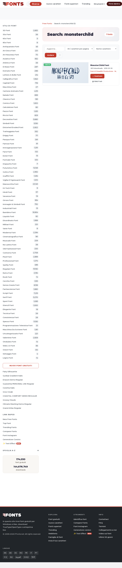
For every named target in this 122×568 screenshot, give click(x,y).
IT (31, 553)
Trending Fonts (10, 427)
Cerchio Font (8, 281)
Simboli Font (8, 123)
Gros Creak (8, 392)
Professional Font (11, 261)
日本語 (26, 557)
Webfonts (52, 533)
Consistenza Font (11, 317)
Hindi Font (7, 192)
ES (16, 553)
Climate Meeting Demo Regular (17, 404)
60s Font (7, 38)
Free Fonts (47, 23)
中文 (5, 557)
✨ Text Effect (12, 443)
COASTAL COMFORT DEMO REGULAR (20, 396)
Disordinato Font (10, 220)
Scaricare (97, 76)
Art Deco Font (9, 51)
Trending (86, 4)
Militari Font (8, 224)
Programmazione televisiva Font (18, 325)
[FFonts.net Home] (13, 4)
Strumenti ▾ (99, 4)
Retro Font (8, 273)
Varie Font (7, 228)
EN (5, 553)
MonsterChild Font (99, 65)
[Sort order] (105, 48)
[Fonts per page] (79, 48)
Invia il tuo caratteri (57, 541)
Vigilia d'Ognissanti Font (14, 180)
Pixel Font (7, 257)
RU (11, 557)
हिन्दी (33, 557)
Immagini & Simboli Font (14, 204)
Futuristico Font (10, 168)
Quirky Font (8, 265)
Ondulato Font (9, 342)
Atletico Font (9, 63)
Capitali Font (8, 83)
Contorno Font (9, 253)
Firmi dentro (114, 4)
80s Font (7, 42)
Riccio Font (8, 115)
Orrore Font (8, 200)
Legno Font (8, 358)
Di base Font (8, 67)
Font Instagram (10, 435)
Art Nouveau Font (11, 55)
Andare (50, 55)
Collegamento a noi (108, 530)
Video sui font (105, 533)
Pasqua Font (8, 139)
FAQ (101, 523)
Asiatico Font (9, 59)
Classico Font (9, 99)
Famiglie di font (55, 537)
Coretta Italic (9, 388)
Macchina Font (9, 87)
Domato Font (9, 71)
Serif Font (7, 297)
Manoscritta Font (10, 184)
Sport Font (7, 301)
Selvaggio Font (9, 354)
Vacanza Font (9, 196)
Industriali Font (9, 208)
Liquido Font (8, 216)
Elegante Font (9, 309)
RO (21, 553)
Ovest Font (8, 350)
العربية (18, 557)
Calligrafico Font (10, 79)
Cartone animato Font (13, 91)
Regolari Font (9, 269)
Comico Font (8, 103)
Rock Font (7, 277)
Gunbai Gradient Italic (13, 376)
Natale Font (8, 95)
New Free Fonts (10, 419)
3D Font (6, 30)
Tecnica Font (9, 313)
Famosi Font (8, 144)
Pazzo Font (8, 111)
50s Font (7, 34)
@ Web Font (97, 81)
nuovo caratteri (53, 4)
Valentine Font (9, 338)
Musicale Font (9, 241)
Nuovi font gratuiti (21, 365)
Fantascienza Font (11, 289)
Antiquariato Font (11, 46)
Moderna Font (9, 232)
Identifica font (80, 519)
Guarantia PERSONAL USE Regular (18, 384)
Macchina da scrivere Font (15, 329)
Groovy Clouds (9, 400)
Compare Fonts (10, 431)
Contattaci (104, 519)
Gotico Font (8, 172)
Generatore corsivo (11, 439)
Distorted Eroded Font (13, 127)
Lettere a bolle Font (12, 75)
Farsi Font (7, 152)
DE (10, 553)
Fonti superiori (71, 4)
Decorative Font (10, 119)
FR (26, 553)
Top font (7, 423)
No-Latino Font (9, 245)
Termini (102, 526)
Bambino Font (9, 212)
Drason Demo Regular (13, 380)
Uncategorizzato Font (13, 333)
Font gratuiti (54, 519)
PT (36, 553)
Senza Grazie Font (11, 285)
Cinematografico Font (13, 237)
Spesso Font (8, 321)
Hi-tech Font (8, 188)
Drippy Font (8, 135)
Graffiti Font (8, 176)
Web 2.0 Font (9, 346)
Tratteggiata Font (11, 131)
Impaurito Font (9, 164)
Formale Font (9, 160)
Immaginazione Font (12, 148)
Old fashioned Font (12, 249)
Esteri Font (8, 156)
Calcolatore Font (10, 107)
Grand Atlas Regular (12, 408)
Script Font (8, 293)
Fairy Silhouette (10, 371)
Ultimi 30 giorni (106, 537)
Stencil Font (8, 305)
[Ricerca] (35, 4)
